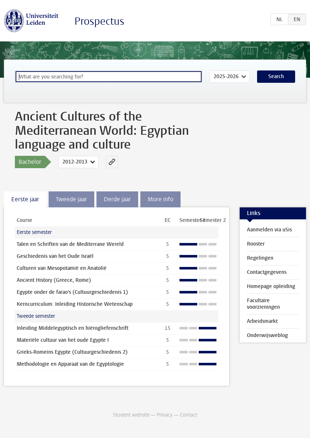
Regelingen (260, 258)
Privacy (165, 414)
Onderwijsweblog (267, 335)
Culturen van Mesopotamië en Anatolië (62, 268)
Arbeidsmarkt (262, 321)
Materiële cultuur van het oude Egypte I (63, 340)
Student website (131, 414)
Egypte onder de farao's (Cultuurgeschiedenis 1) (72, 292)
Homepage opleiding (271, 286)
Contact (188, 414)
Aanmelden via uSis (269, 229)
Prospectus (99, 21)
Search (276, 76)
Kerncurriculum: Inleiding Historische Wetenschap (75, 304)
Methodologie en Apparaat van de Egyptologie (70, 364)
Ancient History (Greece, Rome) (54, 280)
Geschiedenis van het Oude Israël (55, 256)
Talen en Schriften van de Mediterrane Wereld (70, 244)
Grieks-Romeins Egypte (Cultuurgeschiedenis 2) (72, 352)
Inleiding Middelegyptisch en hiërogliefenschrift (72, 328)
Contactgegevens (266, 272)
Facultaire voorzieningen (263, 304)
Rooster (256, 243)
